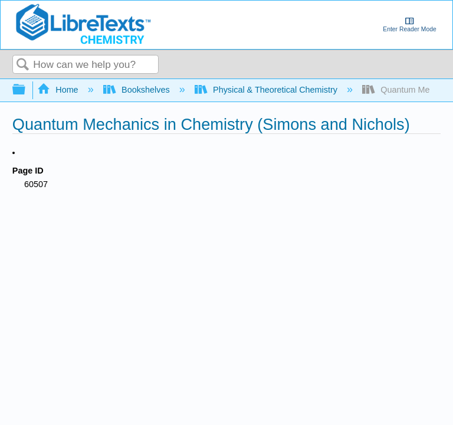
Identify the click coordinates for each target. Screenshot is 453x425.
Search (23, 65)
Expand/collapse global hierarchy (26, 90)
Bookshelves (137, 89)
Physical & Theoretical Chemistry (267, 89)
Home (59, 89)
